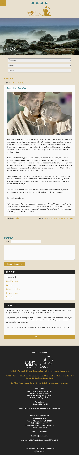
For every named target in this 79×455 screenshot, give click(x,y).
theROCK (9, 285)
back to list (9, 78)
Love (24, 83)
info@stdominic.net (41, 436)
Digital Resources (12, 281)
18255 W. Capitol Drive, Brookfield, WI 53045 (43, 440)
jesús (50, 218)
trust (71, 218)
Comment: (9, 238)
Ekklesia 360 (39, 451)
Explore (10, 272)
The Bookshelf (11, 277)
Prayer (15, 83)
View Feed (39, 337)
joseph (55, 218)
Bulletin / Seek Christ (13, 289)
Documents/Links (12, 293)
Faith (20, 83)
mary (61, 218)
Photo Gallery (10, 297)
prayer (66, 218)
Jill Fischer (16, 218)
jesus (45, 218)
